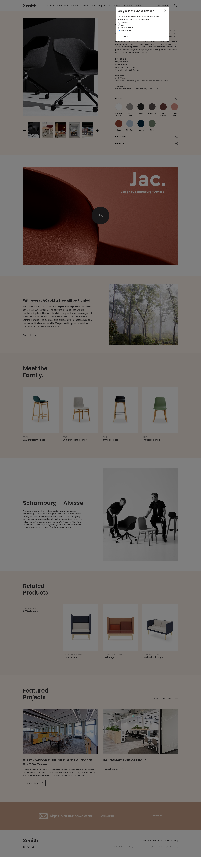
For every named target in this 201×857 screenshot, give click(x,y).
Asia (121, 25)
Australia (123, 23)
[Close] (165, 10)
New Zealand (125, 28)
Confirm (124, 36)
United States (125, 30)
